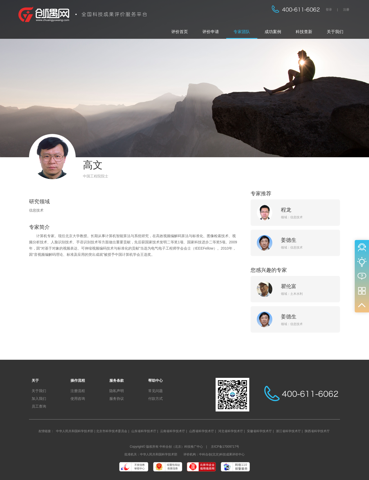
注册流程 (77, 391)
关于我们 (335, 31)
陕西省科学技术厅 (317, 431)
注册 (346, 9)
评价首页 (179, 31)
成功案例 (273, 31)
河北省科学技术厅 (230, 431)
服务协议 (116, 398)
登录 (329, 9)
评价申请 (210, 31)
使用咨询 (77, 398)
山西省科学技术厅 (201, 431)
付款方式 (155, 398)
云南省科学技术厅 (172, 431)
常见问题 (155, 391)
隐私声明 (116, 391)
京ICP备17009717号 (225, 446)
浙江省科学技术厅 (288, 431)
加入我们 (39, 398)
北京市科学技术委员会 (111, 431)
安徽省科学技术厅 (259, 431)
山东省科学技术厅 (143, 431)
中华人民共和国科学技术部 (74, 431)
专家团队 (241, 31)
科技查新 (304, 31)
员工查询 (39, 406)
